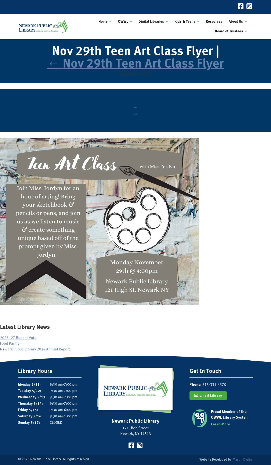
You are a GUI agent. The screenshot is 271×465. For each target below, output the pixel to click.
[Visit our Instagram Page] (249, 7)
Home (103, 22)
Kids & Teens (184, 22)
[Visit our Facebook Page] (241, 7)
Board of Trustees (229, 31)
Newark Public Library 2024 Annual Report (35, 349)
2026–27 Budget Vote (18, 338)
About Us (236, 22)
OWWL (123, 22)
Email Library (210, 396)
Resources (214, 22)
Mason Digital (243, 459)
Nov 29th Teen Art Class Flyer (135, 64)
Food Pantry (9, 344)
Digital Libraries (151, 22)
